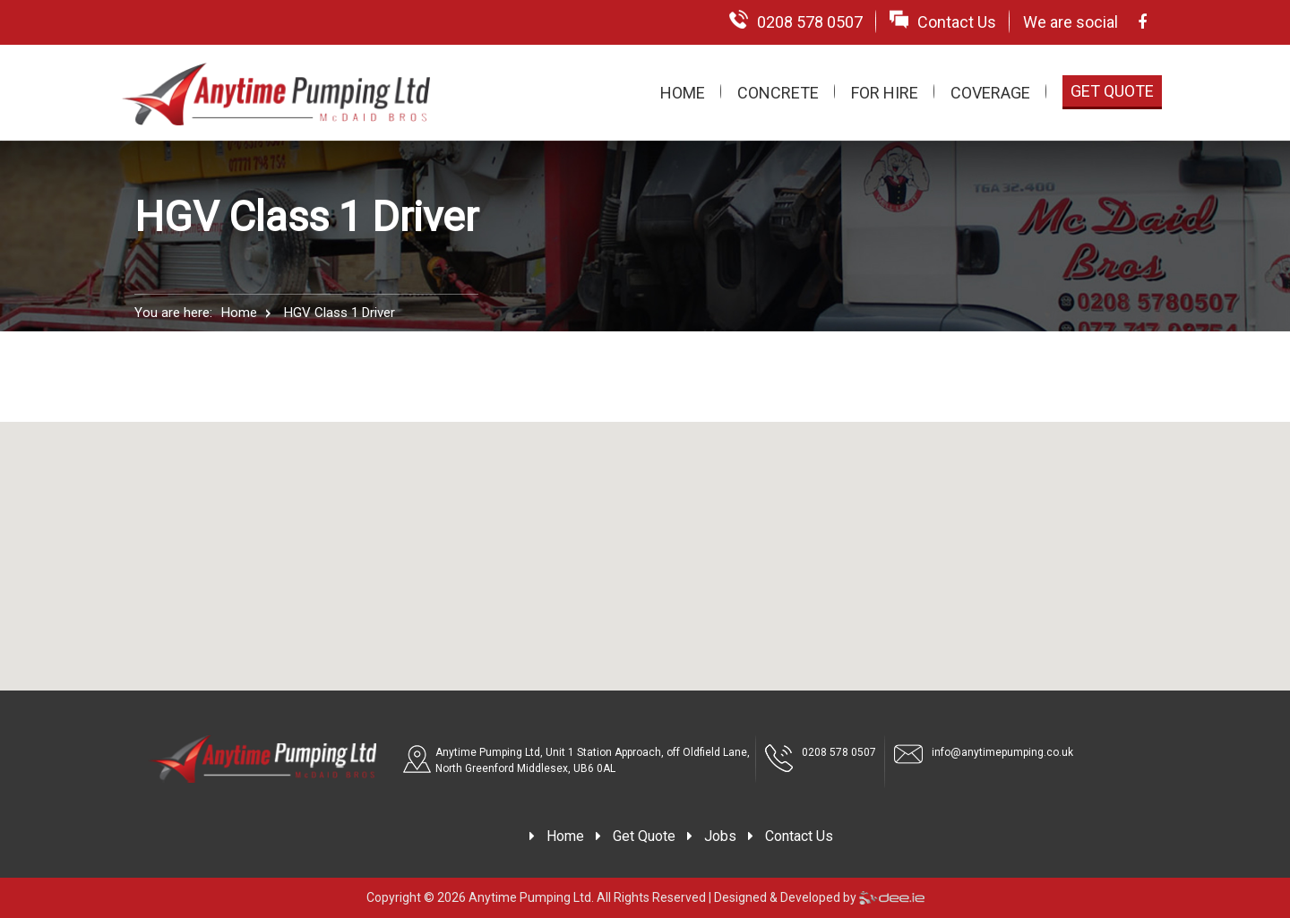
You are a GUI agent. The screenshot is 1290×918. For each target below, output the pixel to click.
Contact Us (943, 20)
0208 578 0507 (796, 20)
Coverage (990, 92)
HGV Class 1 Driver (339, 313)
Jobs (720, 836)
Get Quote (1112, 91)
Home (682, 92)
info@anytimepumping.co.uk (1002, 752)
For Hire (884, 92)
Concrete (778, 92)
